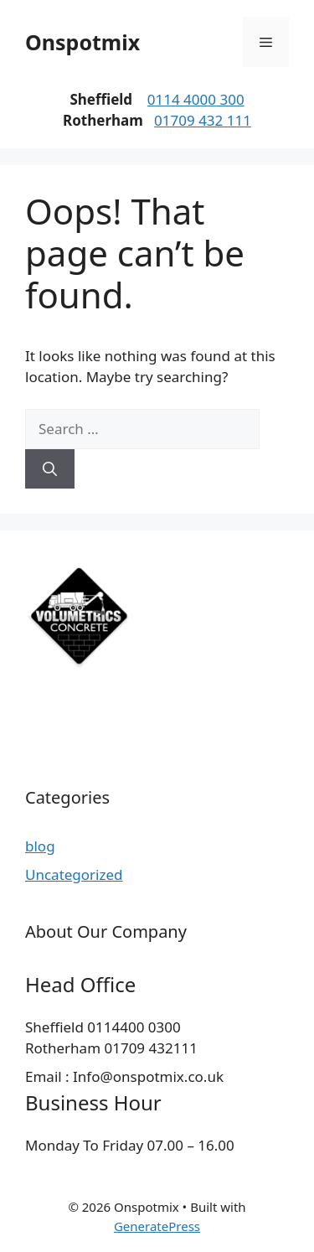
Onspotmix (82, 42)
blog (40, 846)
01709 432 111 (202, 120)
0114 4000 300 (196, 99)
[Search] (50, 469)
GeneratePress (157, 1226)
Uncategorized (74, 874)
